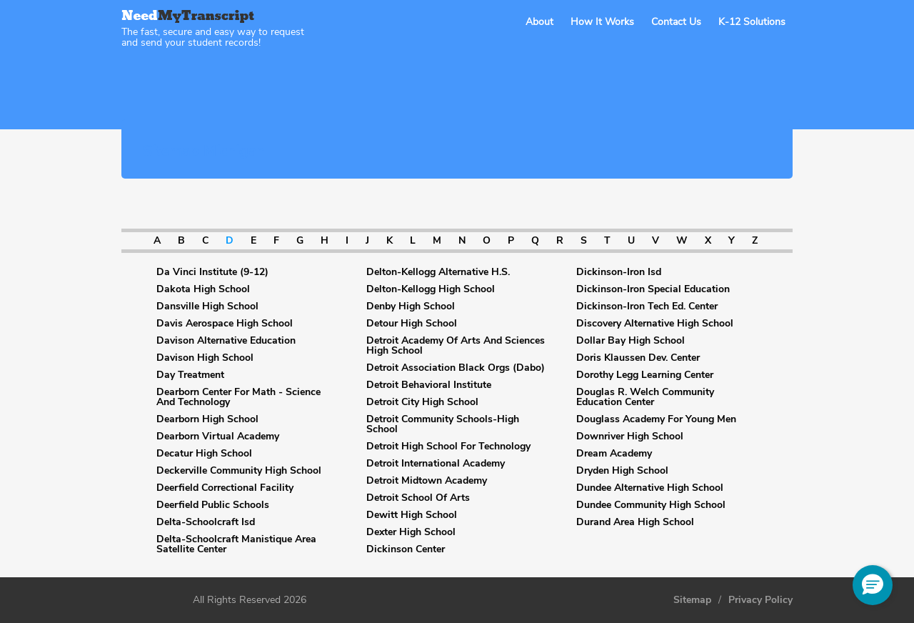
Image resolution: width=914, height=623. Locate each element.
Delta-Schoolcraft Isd (205, 522)
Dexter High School (411, 532)
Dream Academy (614, 454)
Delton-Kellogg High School (430, 289)
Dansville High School (207, 306)
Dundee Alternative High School (649, 488)
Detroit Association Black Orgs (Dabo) (455, 368)
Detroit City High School (422, 402)
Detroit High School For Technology (448, 447)
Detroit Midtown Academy (426, 481)
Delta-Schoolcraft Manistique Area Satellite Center (236, 544)
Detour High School (411, 324)
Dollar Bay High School (630, 341)
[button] (873, 585)
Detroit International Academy (435, 464)
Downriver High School (629, 437)
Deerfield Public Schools (212, 505)
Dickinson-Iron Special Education (653, 289)
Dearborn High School (207, 419)
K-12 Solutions (751, 22)
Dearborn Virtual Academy (217, 437)
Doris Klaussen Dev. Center (638, 358)
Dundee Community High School (650, 505)
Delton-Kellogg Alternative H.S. (438, 272)
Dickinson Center (405, 549)
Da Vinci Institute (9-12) (212, 272)
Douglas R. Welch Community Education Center (645, 397)
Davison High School (204, 358)
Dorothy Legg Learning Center (644, 375)
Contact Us (676, 22)
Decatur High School (204, 454)
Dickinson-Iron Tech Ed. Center (647, 306)
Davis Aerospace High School (224, 324)
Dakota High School (203, 289)
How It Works (602, 22)
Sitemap (692, 600)
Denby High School (410, 306)
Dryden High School (622, 471)
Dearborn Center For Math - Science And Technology (238, 397)
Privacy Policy (760, 600)
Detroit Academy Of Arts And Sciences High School (455, 346)
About (539, 22)
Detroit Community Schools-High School (442, 424)
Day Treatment (190, 375)
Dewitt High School (411, 515)
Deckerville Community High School (238, 471)
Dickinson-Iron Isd (618, 272)
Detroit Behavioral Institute (428, 385)
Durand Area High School (635, 522)
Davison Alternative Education (226, 341)
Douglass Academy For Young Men (656, 419)
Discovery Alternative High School (654, 324)
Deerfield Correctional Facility (224, 488)
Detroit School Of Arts (418, 498)
